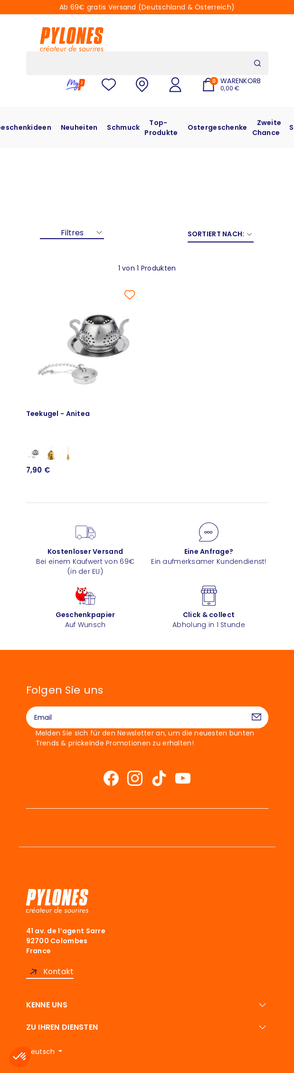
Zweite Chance (267, 127)
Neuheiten (79, 127)
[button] (20, 1056)
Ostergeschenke (217, 127)
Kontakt (58, 971)
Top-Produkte (161, 127)
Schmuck (123, 127)
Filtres (72, 232)
